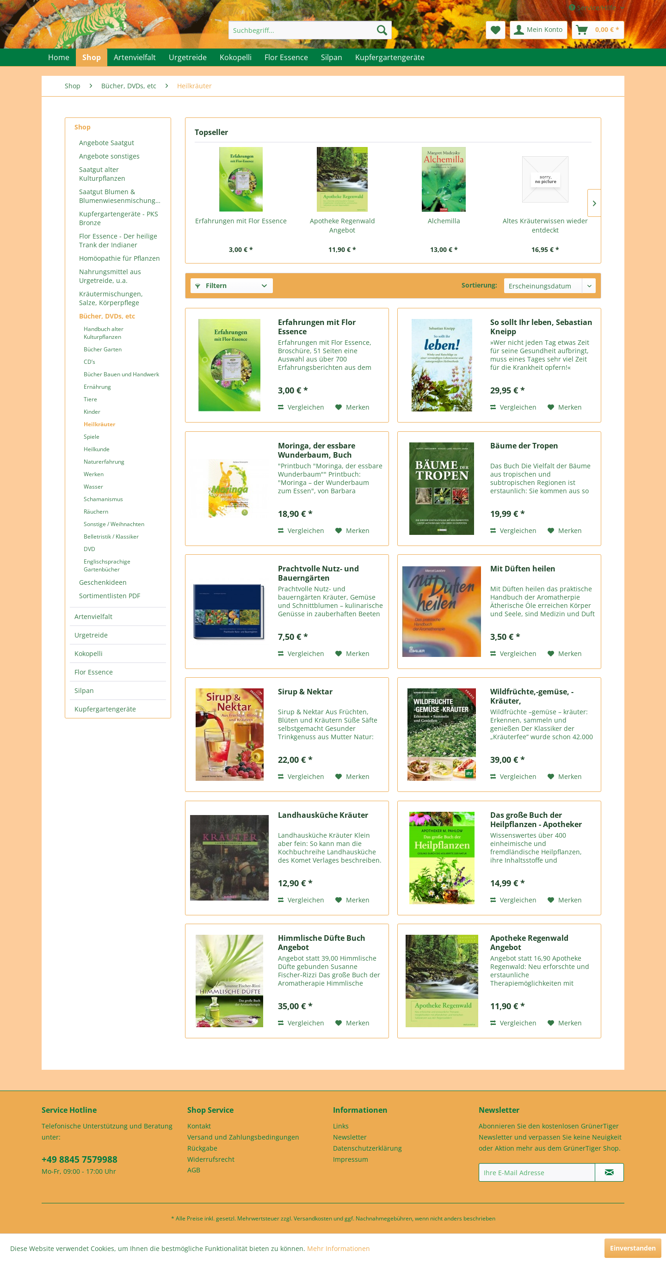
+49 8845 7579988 (79, 1159)
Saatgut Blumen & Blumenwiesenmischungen (121, 196)
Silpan (84, 690)
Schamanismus (103, 499)
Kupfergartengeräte (105, 709)
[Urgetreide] (187, 57)
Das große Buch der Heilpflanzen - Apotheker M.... (536, 819)
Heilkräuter (99, 424)
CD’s (89, 362)
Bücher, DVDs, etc (107, 316)
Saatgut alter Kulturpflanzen (102, 174)
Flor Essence (93, 672)
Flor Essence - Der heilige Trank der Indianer (118, 240)
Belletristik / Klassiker (111, 536)
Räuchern (96, 511)
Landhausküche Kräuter (323, 815)
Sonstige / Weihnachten (114, 524)
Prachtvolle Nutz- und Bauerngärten (318, 573)
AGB (193, 1169)
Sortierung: (479, 285)
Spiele (91, 437)
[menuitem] (310, 30)
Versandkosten (313, 1218)
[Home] (59, 57)
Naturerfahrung (104, 462)
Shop (82, 127)
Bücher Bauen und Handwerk (121, 374)
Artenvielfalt (93, 616)
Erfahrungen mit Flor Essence (241, 220)
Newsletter (350, 1137)
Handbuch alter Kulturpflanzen (103, 333)
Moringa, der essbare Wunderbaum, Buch (316, 450)
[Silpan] (331, 57)
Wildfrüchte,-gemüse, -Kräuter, (532, 696)
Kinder (92, 412)
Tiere (90, 399)
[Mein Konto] (538, 30)
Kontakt (199, 1126)
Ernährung (97, 387)
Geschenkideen (103, 582)
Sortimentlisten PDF (109, 595)
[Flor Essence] (286, 57)
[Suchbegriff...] (310, 30)
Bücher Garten (103, 349)
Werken (94, 474)
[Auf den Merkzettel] (352, 407)
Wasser (93, 486)
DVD (89, 549)
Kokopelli (88, 653)
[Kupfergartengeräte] (390, 57)
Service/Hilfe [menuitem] (593, 7)
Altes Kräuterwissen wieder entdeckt (545, 225)
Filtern (211, 285)
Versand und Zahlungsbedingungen (243, 1137)
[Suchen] (382, 30)
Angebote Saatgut (106, 142)
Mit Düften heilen (522, 569)
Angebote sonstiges (109, 156)
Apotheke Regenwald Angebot (342, 225)
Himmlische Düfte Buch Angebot (321, 942)
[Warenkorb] (598, 30)
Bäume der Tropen (524, 446)
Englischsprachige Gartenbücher (107, 565)
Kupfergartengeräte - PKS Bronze (118, 218)
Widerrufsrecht (210, 1159)
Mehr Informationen (338, 1248)
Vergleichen (301, 407)
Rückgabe (202, 1148)
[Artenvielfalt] (134, 57)
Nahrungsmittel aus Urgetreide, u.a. (110, 276)
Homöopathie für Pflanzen (119, 258)
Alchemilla (444, 220)
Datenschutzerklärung (367, 1148)
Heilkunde (97, 449)
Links (341, 1126)
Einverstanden (633, 1248)
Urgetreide (91, 635)
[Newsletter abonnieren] (609, 1172)
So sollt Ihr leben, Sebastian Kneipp (541, 327)
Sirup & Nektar (305, 692)
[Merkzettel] (496, 30)
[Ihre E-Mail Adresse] (537, 1172)
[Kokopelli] (235, 57)
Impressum (350, 1159)
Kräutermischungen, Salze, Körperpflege (111, 298)
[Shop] (91, 57)
